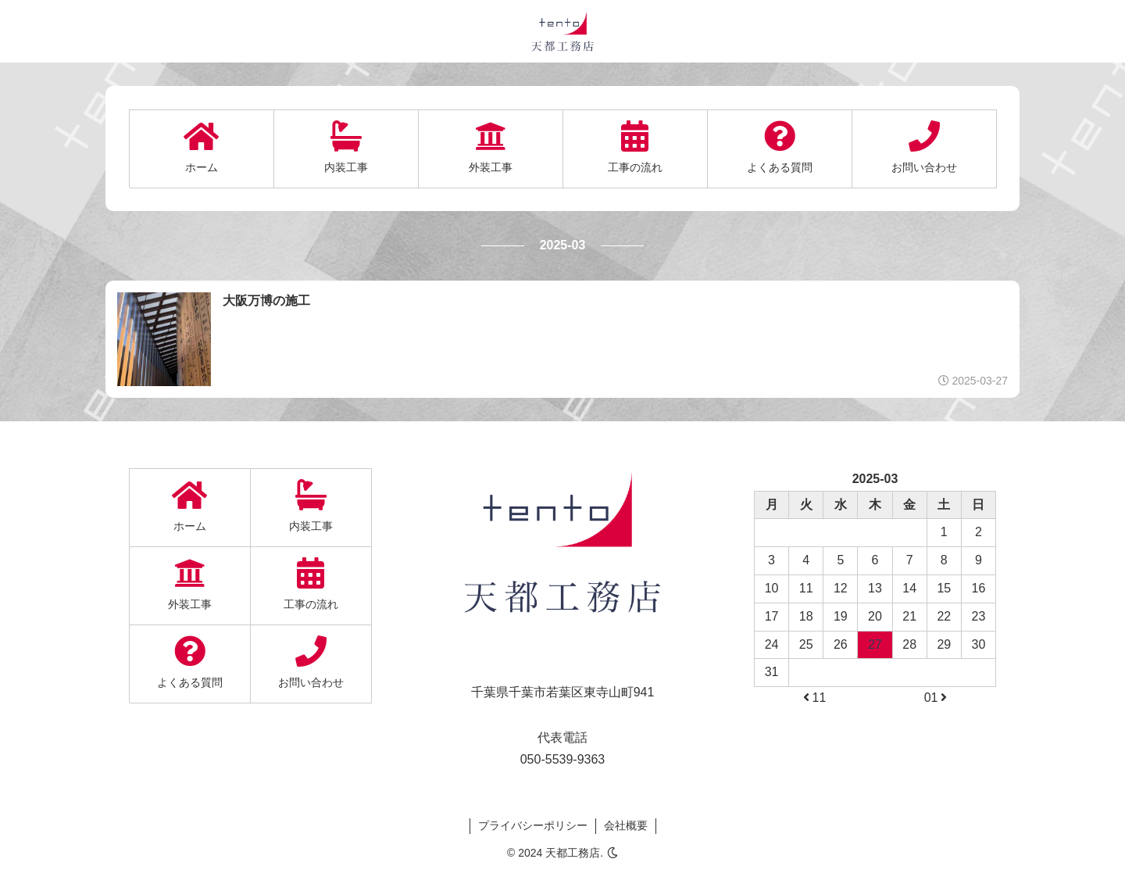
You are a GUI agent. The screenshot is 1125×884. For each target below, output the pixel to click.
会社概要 (626, 825)
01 (936, 697)
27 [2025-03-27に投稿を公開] (875, 644)
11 (813, 697)
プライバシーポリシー (533, 825)
